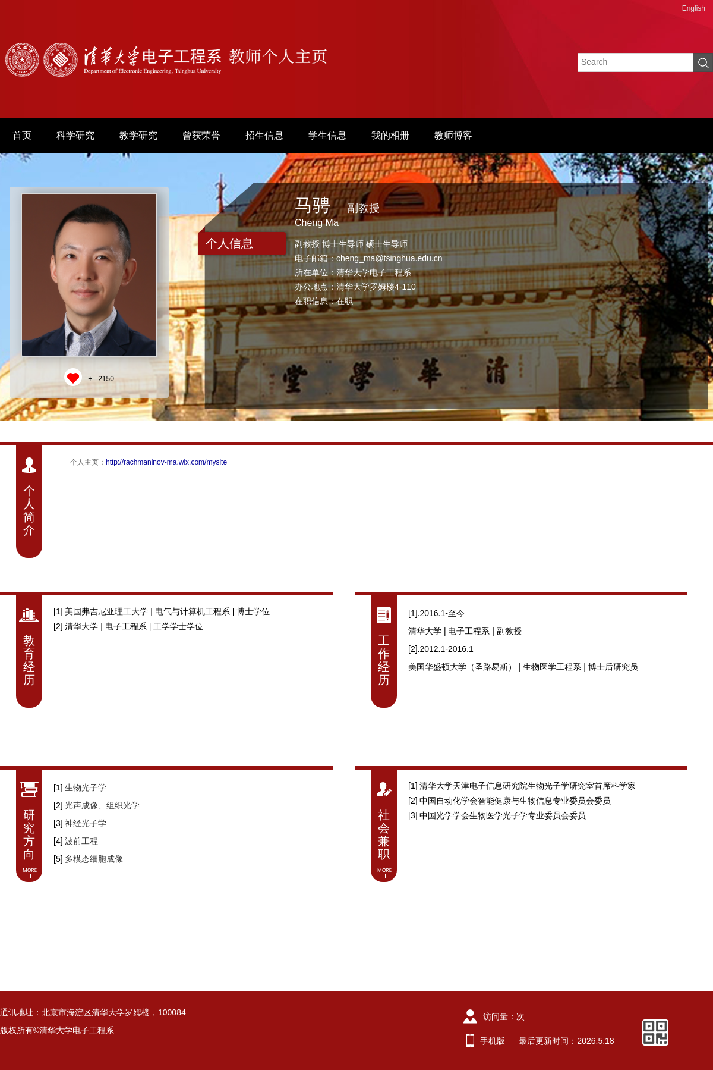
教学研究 (138, 135)
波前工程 (81, 841)
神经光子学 (85, 823)
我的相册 (390, 135)
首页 (21, 135)
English (693, 8)
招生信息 (264, 135)
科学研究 (75, 135)
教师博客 (453, 135)
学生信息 (327, 135)
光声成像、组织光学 (102, 805)
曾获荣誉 (201, 135)
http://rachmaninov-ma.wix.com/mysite (166, 462)
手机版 (492, 1041)
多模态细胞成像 (94, 859)
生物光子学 (85, 787)
